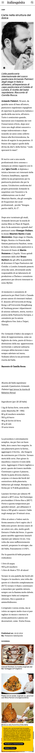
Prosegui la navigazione (14, 744)
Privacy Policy (10, 748)
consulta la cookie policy (11, 735)
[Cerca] (32, 2)
